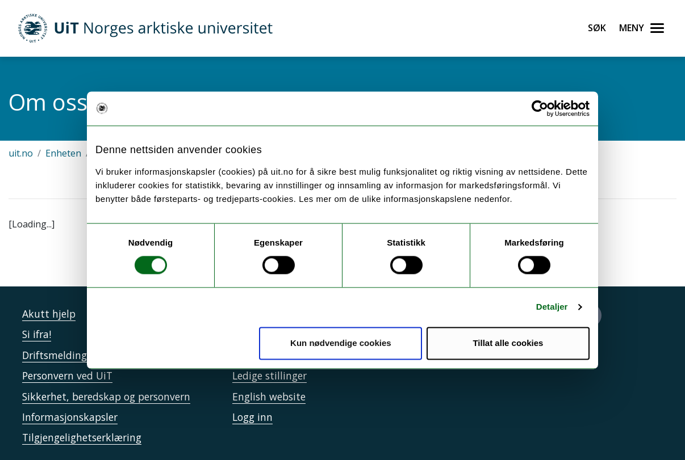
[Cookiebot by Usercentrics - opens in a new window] (540, 108)
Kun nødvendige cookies (340, 343)
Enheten (63, 153)
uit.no (21, 153)
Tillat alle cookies (508, 343)
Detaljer (552, 307)
